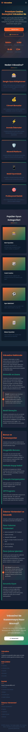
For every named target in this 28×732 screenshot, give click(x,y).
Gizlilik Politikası (6, 697)
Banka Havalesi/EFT (7, 706)
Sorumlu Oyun (5, 694)
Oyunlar (4, 671)
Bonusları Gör (14, 34)
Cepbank (4, 711)
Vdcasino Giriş (5, 668)
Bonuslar (4, 673)
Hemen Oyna (14, 29)
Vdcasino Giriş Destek (7, 689)
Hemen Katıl (14, 638)
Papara (4, 709)
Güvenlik (4, 676)
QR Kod (4, 717)
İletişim (4, 692)
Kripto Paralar (5, 714)
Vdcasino (4, 665)
